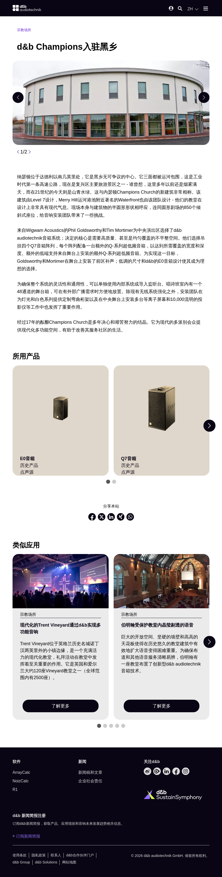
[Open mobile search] (180, 9)
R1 (15, 789)
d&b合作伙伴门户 (80, 855)
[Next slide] (209, 426)
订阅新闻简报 (26, 836)
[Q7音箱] (161, 408)
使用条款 (20, 855)
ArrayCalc (21, 772)
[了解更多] (61, 581)
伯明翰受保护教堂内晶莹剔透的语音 (157, 625)
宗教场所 (24, 30)
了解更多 (60, 705)
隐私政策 (39, 855)
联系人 (56, 855)
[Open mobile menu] (205, 9)
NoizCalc (21, 781)
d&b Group (21, 862)
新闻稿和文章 (90, 772)
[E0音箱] (60, 408)
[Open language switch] (193, 9)
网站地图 (69, 862)
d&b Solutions (46, 862)
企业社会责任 (90, 781)
